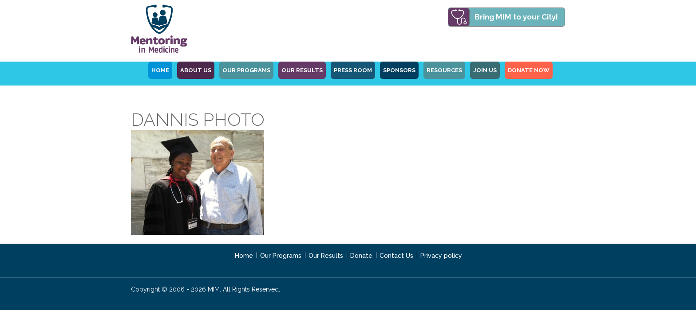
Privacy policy (441, 255)
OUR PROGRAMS (246, 70)
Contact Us (396, 255)
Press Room (353, 70)
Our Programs (280, 255)
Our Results (302, 70)
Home (244, 255)
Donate (361, 255)
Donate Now (529, 70)
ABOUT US (195, 70)
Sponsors (399, 70)
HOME (160, 70)
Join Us (485, 70)
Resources (444, 70)
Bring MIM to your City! (516, 16)
